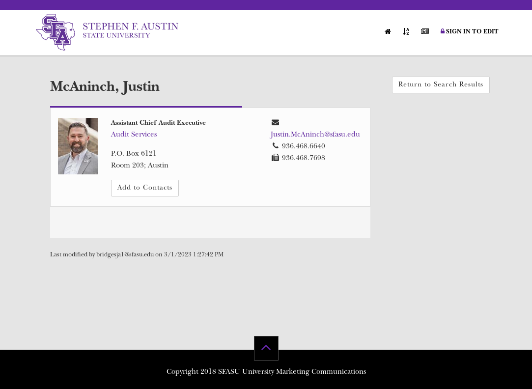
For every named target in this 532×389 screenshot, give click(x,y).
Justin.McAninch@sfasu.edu (315, 135)
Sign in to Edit (470, 31)
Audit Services (134, 135)
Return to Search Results (440, 85)
